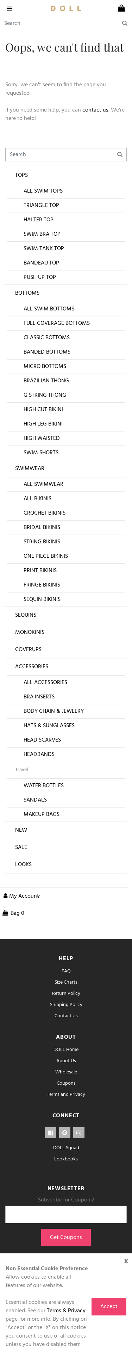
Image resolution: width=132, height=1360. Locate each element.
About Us (66, 1061)
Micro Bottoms (45, 366)
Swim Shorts (41, 452)
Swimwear (29, 468)
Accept (109, 1306)
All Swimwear (43, 484)
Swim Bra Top (42, 234)
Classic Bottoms (47, 337)
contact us (95, 110)
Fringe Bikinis (42, 585)
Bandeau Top (41, 263)
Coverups (28, 649)
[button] (20, 896)
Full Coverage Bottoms (57, 323)
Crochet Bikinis (44, 513)
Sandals (35, 800)
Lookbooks (66, 1159)
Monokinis (29, 632)
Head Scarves (42, 740)
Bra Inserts (39, 697)
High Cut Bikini (43, 409)
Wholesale (66, 1072)
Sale (21, 847)
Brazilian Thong (46, 381)
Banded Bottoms (47, 352)
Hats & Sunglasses (49, 725)
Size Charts (66, 982)
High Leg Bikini (43, 424)
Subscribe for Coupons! (66, 1200)
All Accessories (45, 682)
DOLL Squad (66, 1148)
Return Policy (66, 994)
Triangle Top (41, 205)
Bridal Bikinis (42, 527)
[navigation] (11, 8)
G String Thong (45, 395)
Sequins (25, 615)
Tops (21, 175)
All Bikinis (37, 498)
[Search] (66, 23)
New (21, 830)
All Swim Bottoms (49, 309)
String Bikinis (42, 542)
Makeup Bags (41, 814)
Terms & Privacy (66, 1310)
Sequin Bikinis (42, 599)
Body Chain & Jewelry (54, 711)
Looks (23, 864)
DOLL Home (66, 1050)
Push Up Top (40, 277)
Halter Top (39, 220)
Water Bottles (44, 785)
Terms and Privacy (66, 1095)
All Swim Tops (43, 191)
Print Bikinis (40, 570)
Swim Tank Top (44, 248)
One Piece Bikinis (46, 556)
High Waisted (42, 438)
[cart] (121, 8)
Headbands (39, 754)
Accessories (31, 666)
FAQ (66, 971)
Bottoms (27, 293)
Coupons (66, 1083)
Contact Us (66, 1016)
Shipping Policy (66, 1005)
